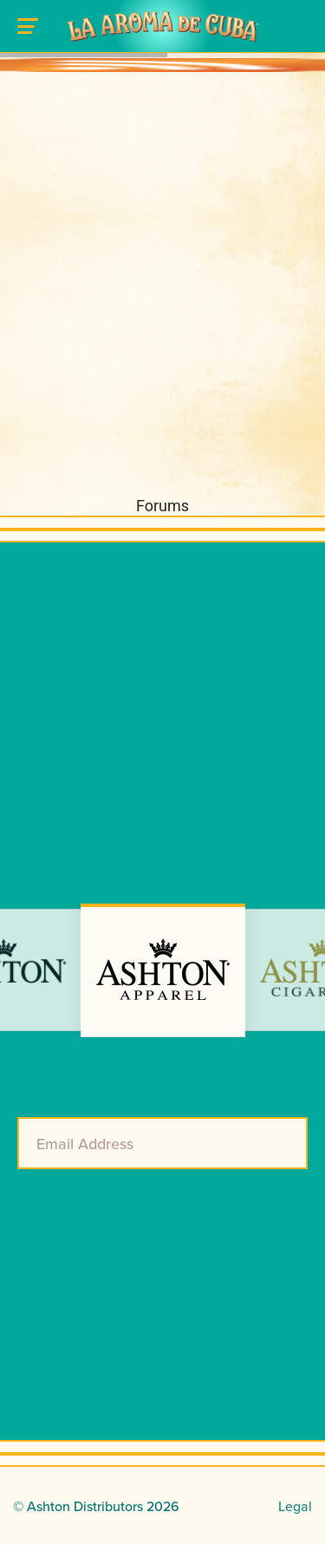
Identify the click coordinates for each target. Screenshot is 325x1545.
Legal (295, 1506)
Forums (162, 505)
